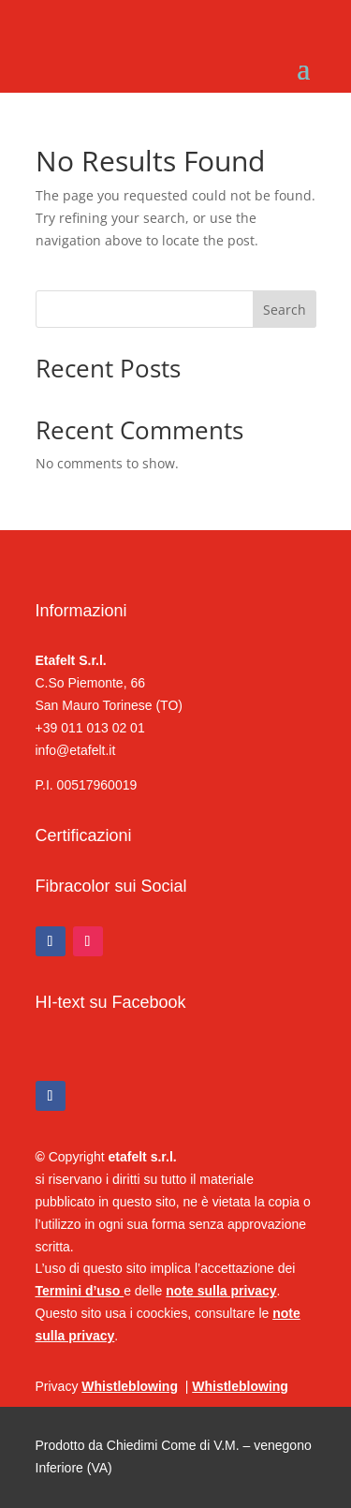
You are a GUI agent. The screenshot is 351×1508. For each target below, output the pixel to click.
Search (284, 309)
